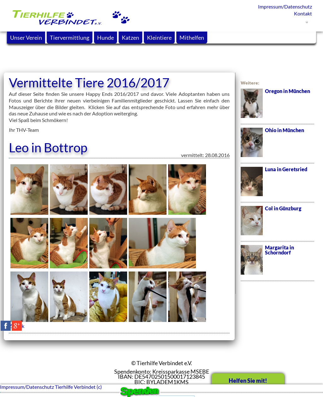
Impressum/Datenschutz (285, 6)
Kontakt (303, 13)
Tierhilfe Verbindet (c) (78, 387)
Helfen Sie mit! (248, 380)
